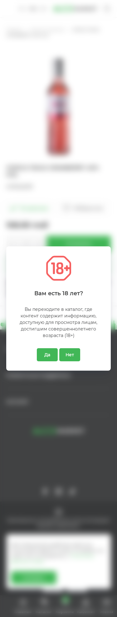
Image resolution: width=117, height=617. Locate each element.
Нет (70, 355)
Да (47, 355)
